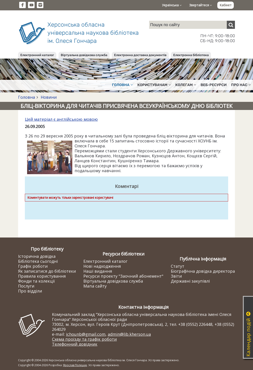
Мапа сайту (95, 286)
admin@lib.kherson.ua (129, 334)
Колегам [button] (185, 85)
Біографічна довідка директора (203, 271)
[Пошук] (231, 25)
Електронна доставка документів (140, 55)
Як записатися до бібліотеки (47, 271)
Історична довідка (37, 256)
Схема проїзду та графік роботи (84, 339)
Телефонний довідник (74, 344)
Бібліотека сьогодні (38, 261)
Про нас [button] (241, 85)
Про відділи (30, 291)
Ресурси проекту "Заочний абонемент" (123, 276)
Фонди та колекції (36, 281)
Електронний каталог (37, 55)
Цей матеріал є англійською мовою (61, 119)
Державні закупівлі (190, 281)
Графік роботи (33, 266)
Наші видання (97, 271)
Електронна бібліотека (191, 55)
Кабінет (226, 5)
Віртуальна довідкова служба (84, 55)
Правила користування (42, 276)
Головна (26, 97)
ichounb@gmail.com (85, 334)
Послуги (26, 286)
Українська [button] (172, 5)
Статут (177, 266)
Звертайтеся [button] (200, 5)
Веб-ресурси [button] (214, 85)
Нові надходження (102, 266)
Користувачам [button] (154, 85)
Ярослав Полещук (75, 365)
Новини (48, 97)
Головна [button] (122, 85)
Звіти (176, 276)
